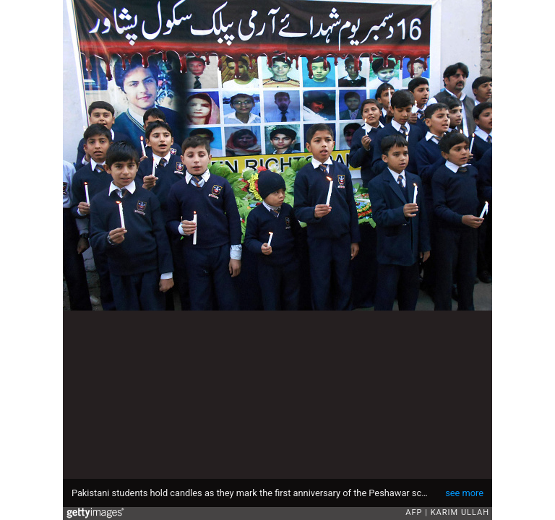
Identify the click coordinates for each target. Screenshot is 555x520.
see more (464, 493)
